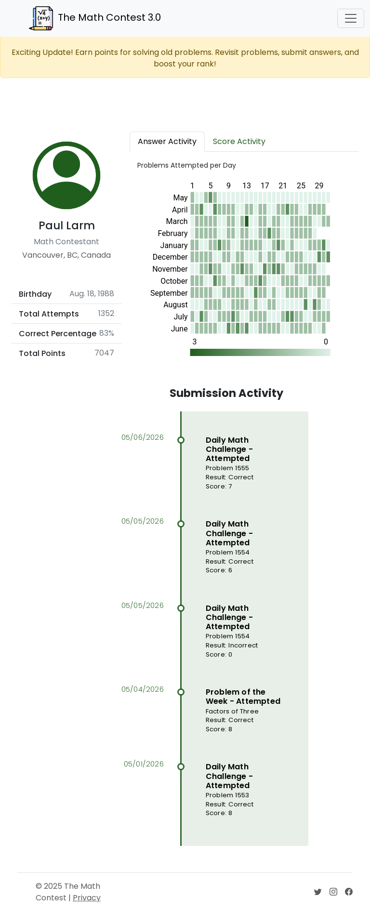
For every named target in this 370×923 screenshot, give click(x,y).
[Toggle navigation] (350, 18)
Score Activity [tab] (239, 141)
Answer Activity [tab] (167, 141)
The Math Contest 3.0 (95, 18)
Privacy (87, 897)
